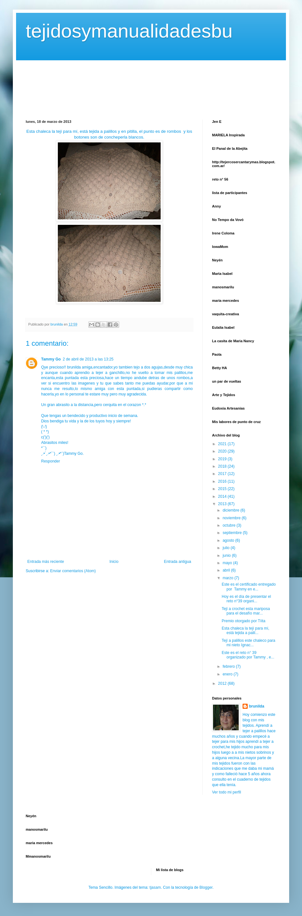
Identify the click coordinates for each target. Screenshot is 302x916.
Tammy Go (51, 359)
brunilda (256, 706)
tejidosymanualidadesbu (129, 31)
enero (228, 674)
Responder (50, 461)
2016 (223, 481)
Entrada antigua (177, 561)
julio (227, 548)
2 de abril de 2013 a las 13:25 (88, 359)
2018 (223, 466)
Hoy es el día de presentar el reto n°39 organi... (246, 598)
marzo (229, 578)
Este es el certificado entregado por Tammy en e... (249, 586)
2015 (223, 489)
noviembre (232, 518)
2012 (223, 683)
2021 (223, 444)
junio (227, 555)
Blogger (206, 887)
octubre (229, 525)
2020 (223, 451)
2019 (223, 459)
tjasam (155, 887)
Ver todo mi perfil (226, 792)
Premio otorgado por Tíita (243, 621)
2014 (223, 496)
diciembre (231, 510)
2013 (223, 504)
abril (227, 570)
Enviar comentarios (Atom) (73, 571)
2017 (223, 473)
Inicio (114, 561)
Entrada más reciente (45, 561)
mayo (228, 563)
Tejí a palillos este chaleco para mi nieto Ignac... (248, 642)
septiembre (233, 532)
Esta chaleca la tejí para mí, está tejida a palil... (245, 630)
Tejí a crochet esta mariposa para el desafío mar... (246, 610)
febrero (229, 666)
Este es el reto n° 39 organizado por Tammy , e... (248, 654)
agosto (229, 540)
